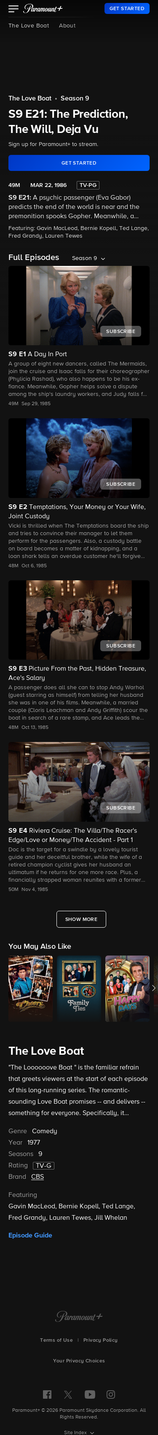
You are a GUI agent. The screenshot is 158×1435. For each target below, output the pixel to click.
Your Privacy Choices (79, 1361)
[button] (13, 9)
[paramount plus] (43, 8)
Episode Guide (30, 1235)
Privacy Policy (100, 1340)
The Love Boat (28, 26)
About (67, 26)
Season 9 (75, 98)
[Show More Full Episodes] (81, 919)
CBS (37, 1177)
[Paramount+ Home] (79, 1317)
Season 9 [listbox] (84, 258)
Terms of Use (56, 1340)
